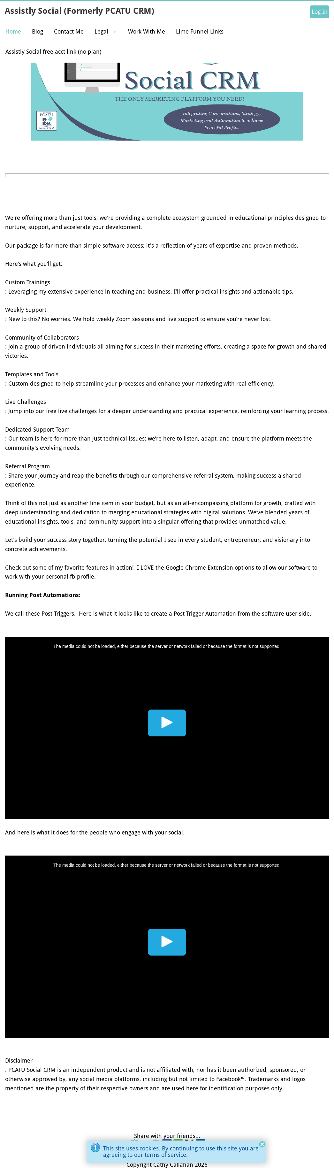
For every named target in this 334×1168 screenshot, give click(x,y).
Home (13, 31)
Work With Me (146, 31)
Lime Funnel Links (200, 31)
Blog (37, 31)
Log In (320, 12)
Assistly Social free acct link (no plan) (53, 51)
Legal (101, 31)
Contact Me (69, 31)
